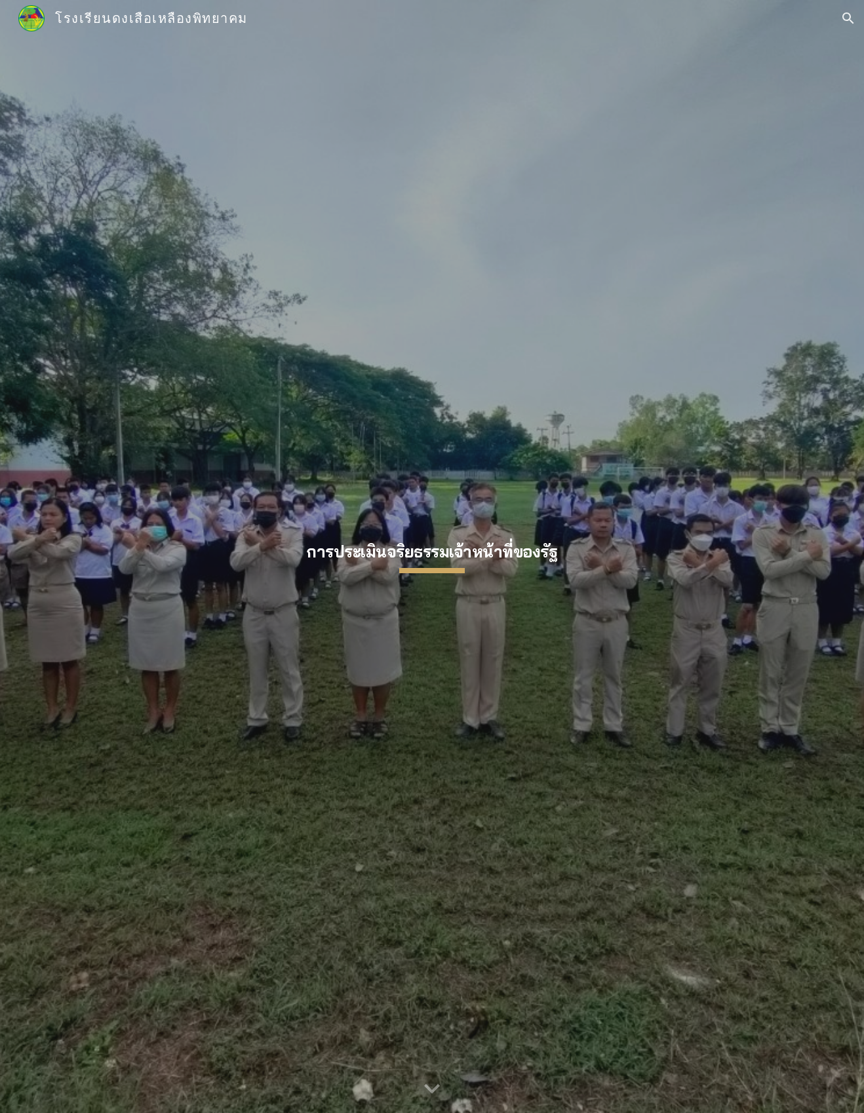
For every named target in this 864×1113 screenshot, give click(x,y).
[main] (431, 556)
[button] (848, 18)
